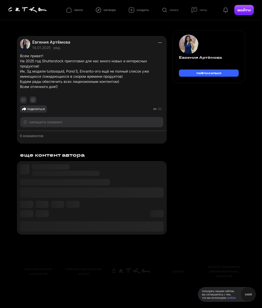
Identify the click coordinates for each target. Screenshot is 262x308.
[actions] (160, 42)
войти (244, 10)
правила (178, 271)
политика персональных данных (84, 271)
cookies (231, 298)
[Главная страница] (27, 10)
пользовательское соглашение (38, 271)
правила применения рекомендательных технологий (224, 271)
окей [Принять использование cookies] (248, 294)
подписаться (208, 73)
